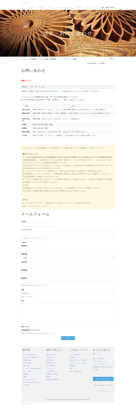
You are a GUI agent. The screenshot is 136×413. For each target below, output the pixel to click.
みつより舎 (26, 2)
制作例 (88, 7)
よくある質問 (50, 371)
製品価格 (53, 59)
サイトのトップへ (103, 391)
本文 (23, 301)
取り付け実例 (50, 365)
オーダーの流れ (43, 59)
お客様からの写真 (51, 374)
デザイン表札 (27, 371)
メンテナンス (50, 368)
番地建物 (24, 270)
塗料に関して (50, 360)
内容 (22, 289)
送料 (70, 368)
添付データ (25, 327)
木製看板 (41, 7)
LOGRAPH (79, 7)
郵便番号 (24, 246)
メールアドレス (27, 230)
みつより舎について (99, 361)
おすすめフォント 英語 (77, 363)
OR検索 (101, 63)
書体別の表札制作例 (52, 379)
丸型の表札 (26, 365)
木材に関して (50, 357)
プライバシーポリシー (100, 364)
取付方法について (51, 363)
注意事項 (33, 59)
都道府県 (24, 254)
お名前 (24, 221)
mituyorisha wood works (64, 7)
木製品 (49, 7)
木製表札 (31, 7)
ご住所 (24, 242)
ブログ (96, 7)
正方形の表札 (27, 360)
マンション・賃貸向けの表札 (32, 368)
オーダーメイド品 (28, 379)
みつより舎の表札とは (30, 354)
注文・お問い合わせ (108, 7)
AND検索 (92, 63)
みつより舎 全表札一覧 (30, 357)
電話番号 (24, 278)
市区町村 (24, 262)
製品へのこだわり (51, 354)
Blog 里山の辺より (99, 358)
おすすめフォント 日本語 (78, 360)
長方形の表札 (27, 363)
